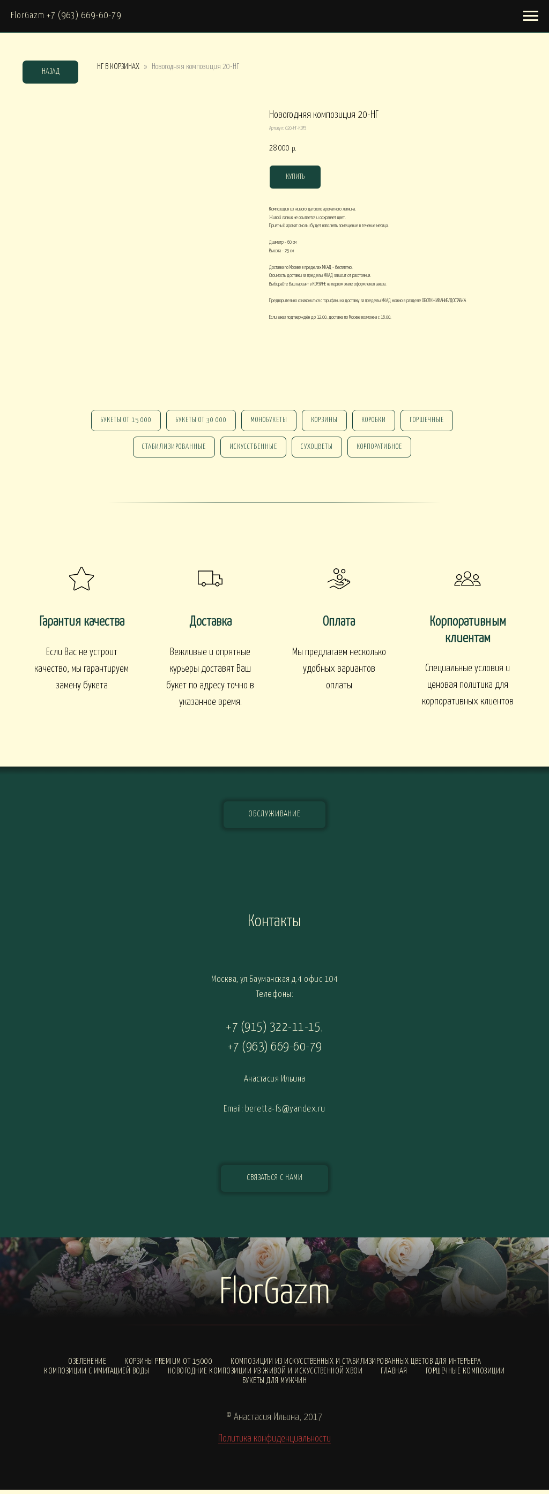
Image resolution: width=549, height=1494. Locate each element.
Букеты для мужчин (274, 1385)
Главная (394, 1375)
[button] (274, 1182)
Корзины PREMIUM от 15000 (168, 1366)
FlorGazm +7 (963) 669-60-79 (66, 15)
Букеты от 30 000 (198, 421)
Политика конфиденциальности (274, 1443)
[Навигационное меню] (530, 16)
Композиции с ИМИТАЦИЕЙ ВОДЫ (97, 1375)
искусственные (252, 450)
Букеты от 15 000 (120, 421)
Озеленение (87, 1366)
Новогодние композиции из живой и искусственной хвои (265, 1375)
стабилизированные (171, 450)
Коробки (377, 421)
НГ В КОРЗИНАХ (118, 67)
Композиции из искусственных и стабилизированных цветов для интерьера (356, 1366)
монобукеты (267, 421)
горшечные (432, 421)
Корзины (325, 421)
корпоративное (382, 450)
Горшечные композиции (465, 1375)
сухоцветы (318, 450)
